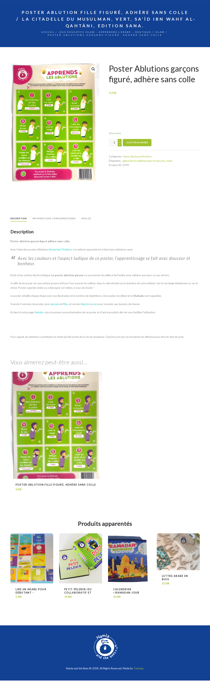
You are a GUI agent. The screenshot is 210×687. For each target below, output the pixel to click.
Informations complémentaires (55, 224)
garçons (55, 310)
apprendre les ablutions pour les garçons (145, 167)
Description (19, 224)
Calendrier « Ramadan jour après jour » (126, 599)
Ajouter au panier (137, 149)
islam (173, 38)
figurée (85, 310)
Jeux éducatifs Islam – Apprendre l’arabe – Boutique (105, 38)
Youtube (39, 318)
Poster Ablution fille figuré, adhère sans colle (56, 490)
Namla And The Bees (61, 255)
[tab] (19, 225)
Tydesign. (138, 674)
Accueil (35, 38)
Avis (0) (88, 224)
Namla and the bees (141, 162)
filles (65, 310)
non (95, 310)
